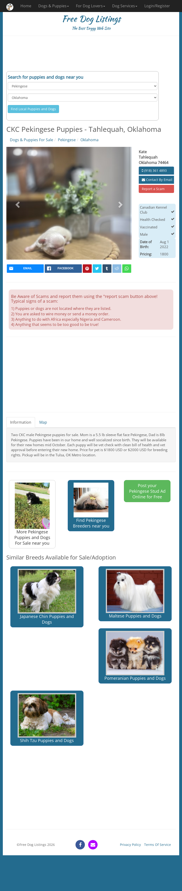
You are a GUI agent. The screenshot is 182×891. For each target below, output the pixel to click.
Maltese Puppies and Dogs (135, 594)
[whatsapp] (126, 268)
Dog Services (124, 5)
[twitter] (97, 268)
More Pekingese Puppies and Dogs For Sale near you (32, 514)
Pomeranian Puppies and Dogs (135, 656)
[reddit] (116, 268)
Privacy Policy (130, 844)
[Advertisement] (91, 53)
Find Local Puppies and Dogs (33, 109)
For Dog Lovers (90, 5)
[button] (17, 203)
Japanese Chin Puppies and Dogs (47, 597)
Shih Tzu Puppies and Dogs (47, 718)
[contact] (93, 844)
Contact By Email (157, 179)
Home (25, 5)
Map (43, 422)
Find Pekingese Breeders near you (91, 506)
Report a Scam (153, 189)
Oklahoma (89, 139)
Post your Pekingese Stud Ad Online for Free (147, 491)
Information (20, 422)
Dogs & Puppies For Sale (31, 139)
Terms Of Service (157, 844)
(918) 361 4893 (154, 170)
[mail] (25, 268)
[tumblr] (107, 268)
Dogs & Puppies (53, 5)
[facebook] (63, 268)
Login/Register (157, 5)
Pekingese (67, 139)
